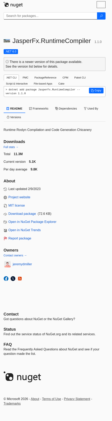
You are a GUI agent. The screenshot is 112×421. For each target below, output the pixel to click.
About (35, 399)
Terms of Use (51, 399)
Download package (22, 213)
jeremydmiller (22, 264)
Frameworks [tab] (38, 109)
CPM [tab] (65, 77)
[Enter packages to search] (50, 16)
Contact (11, 314)
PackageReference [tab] (45, 77)
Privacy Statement (77, 399)
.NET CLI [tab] (11, 77)
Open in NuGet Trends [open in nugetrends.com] (24, 230)
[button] (96, 90)
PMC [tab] (25, 77)
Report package (19, 238)
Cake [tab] (61, 83)
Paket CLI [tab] (80, 77)
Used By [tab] (91, 109)
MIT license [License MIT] (16, 205)
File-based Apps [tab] (43, 83)
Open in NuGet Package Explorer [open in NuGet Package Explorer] (32, 222)
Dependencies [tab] (66, 109)
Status (10, 329)
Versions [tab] (14, 117)
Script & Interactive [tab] (17, 83)
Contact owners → (15, 255)
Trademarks (12, 403)
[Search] (101, 16)
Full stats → (11, 147)
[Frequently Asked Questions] (8, 344)
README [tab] (14, 109)
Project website (19, 197)
